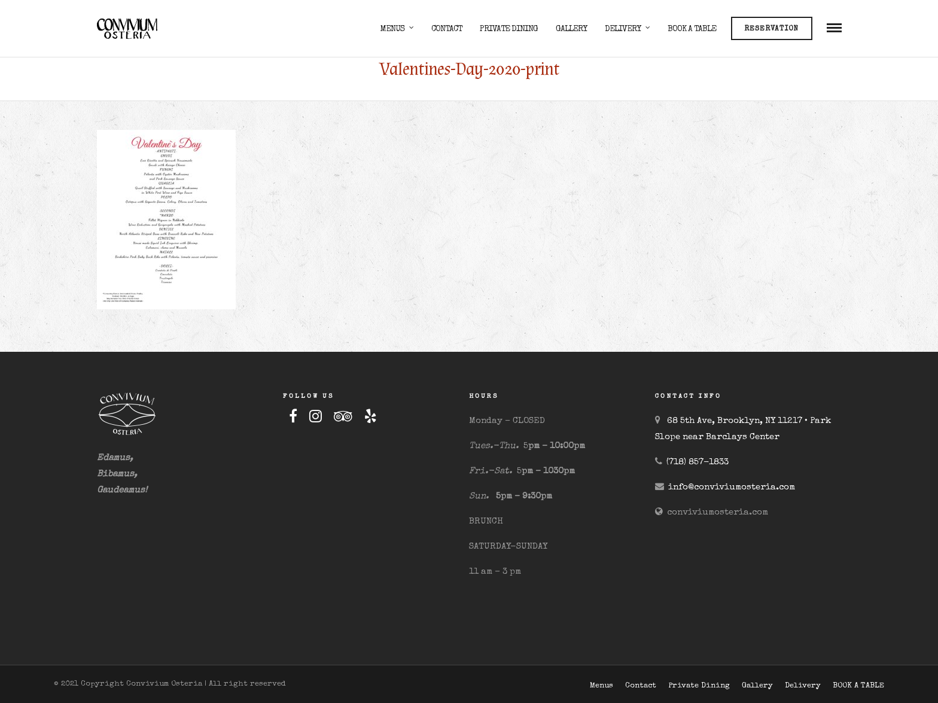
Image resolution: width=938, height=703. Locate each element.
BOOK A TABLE (692, 29)
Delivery (623, 29)
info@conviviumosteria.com (731, 487)
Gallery (571, 29)
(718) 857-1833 (697, 462)
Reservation (771, 29)
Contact (446, 29)
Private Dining (509, 29)
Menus (392, 29)
